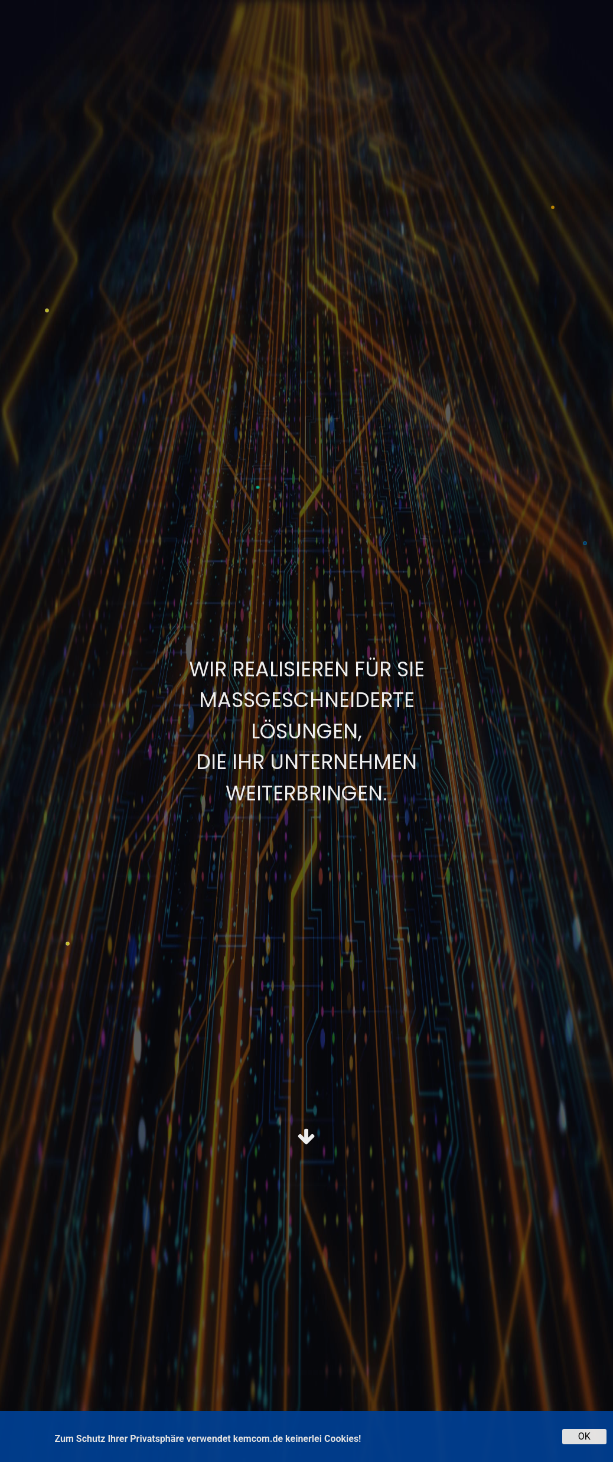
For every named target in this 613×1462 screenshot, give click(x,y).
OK (584, 1436)
